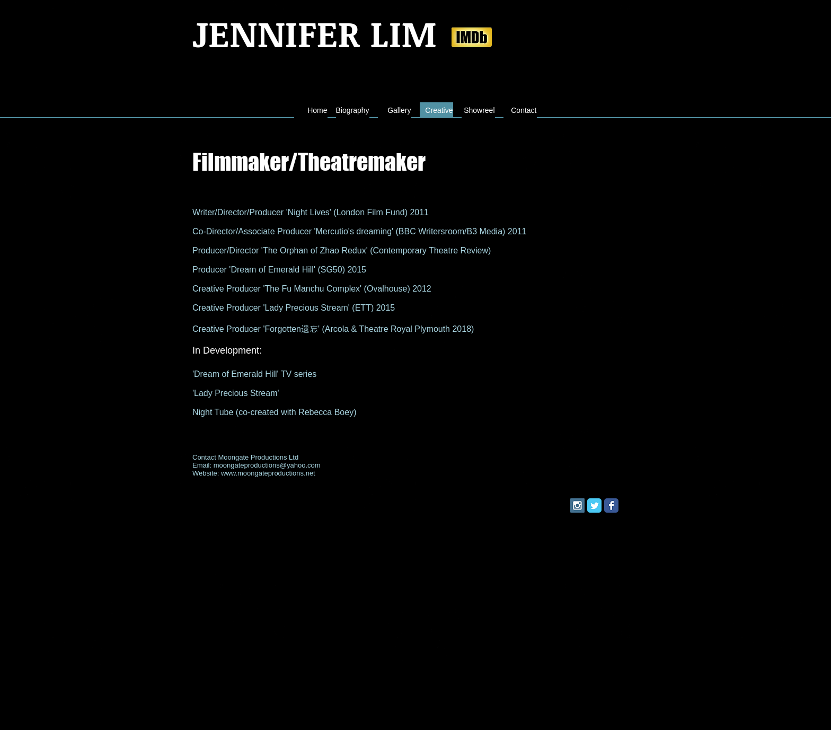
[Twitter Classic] (594, 505)
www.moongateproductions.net (268, 473)
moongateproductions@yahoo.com (267, 465)
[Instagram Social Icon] (577, 505)
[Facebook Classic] (611, 505)
